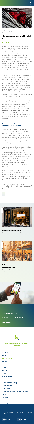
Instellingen (23, 420)
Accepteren (7, 420)
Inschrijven (6, 322)
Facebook (5, 404)
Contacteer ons (9, 194)
